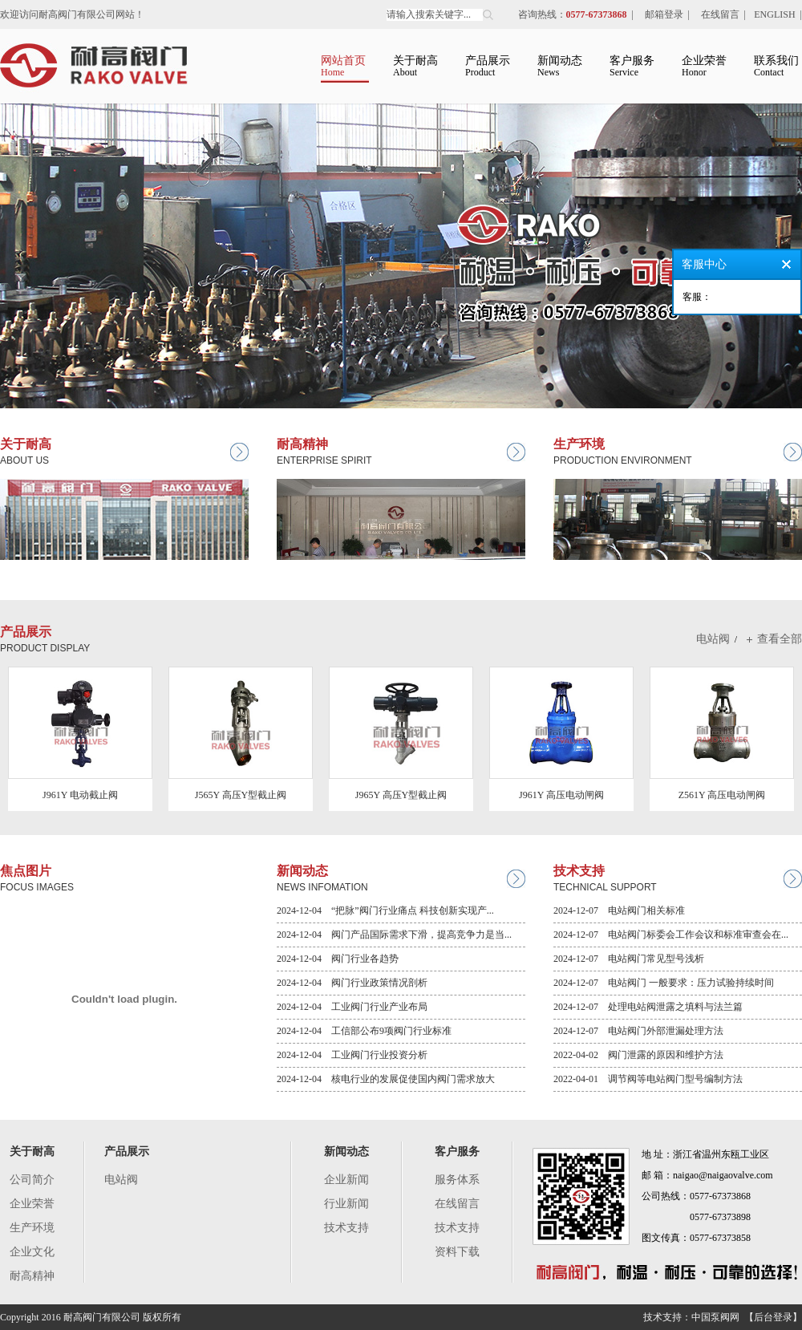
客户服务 (457, 1152)
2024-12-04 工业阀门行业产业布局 (352, 1006)
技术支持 (346, 1228)
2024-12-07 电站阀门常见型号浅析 (628, 958)
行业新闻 (346, 1204)
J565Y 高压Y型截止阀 (241, 795)
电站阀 (713, 639)
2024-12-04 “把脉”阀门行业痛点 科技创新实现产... (385, 910)
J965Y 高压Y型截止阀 (401, 795)
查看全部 (779, 639)
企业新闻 (346, 1180)
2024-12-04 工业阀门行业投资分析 (352, 1054)
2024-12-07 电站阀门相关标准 (619, 910)
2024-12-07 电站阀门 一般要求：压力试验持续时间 (663, 982)
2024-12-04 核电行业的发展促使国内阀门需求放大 (386, 1079)
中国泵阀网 (715, 1317)
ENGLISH (774, 14)
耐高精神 (32, 1276)
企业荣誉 (32, 1204)
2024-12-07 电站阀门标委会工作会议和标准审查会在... (670, 934)
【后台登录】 (773, 1317)
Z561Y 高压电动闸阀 (722, 795)
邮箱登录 (664, 14)
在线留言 (720, 14)
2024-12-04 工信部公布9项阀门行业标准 (364, 1030)
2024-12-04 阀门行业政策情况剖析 (352, 982)
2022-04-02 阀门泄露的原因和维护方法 (638, 1054)
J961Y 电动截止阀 (80, 795)
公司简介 (32, 1180)
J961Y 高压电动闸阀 (561, 795)
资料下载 (457, 1252)
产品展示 (126, 1152)
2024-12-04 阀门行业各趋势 (338, 958)
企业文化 (32, 1252)
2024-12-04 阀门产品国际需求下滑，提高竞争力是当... (394, 934)
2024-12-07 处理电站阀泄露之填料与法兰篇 (648, 1006)
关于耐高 (32, 1152)
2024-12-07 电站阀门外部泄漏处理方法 (638, 1030)
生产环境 (32, 1228)
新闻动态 (346, 1152)
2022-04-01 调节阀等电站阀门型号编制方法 (648, 1079)
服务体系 (457, 1180)
